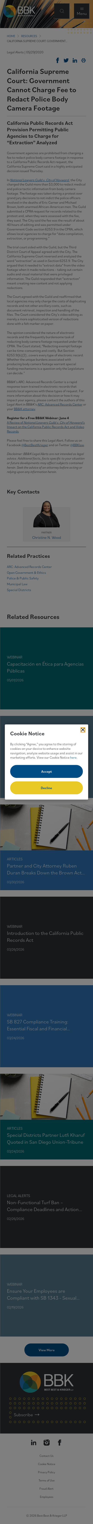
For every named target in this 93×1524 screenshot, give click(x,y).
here (73, 757)
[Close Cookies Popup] (83, 730)
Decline (46, 788)
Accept (46, 771)
